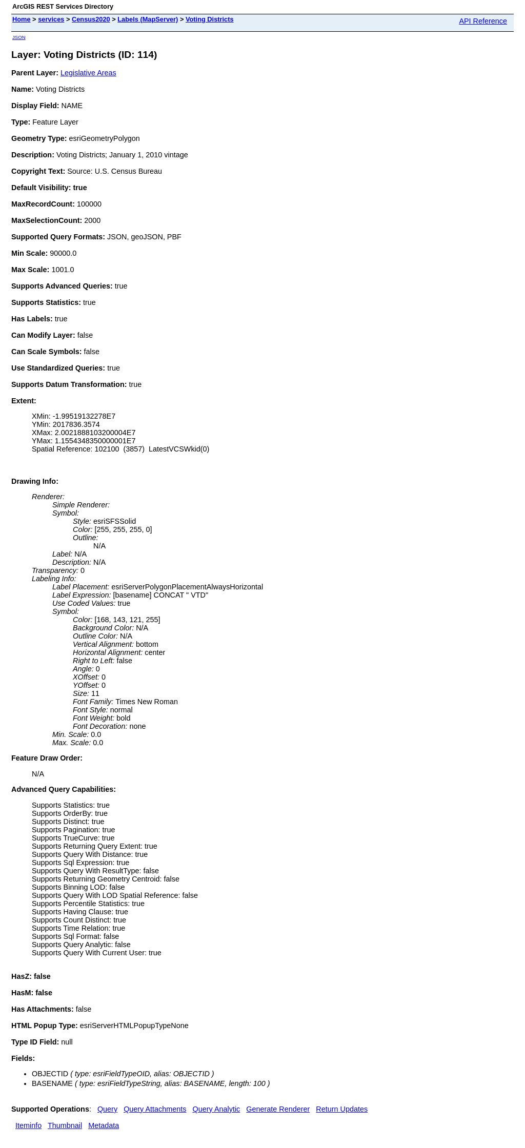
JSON (19, 37)
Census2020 (91, 19)
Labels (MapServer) (147, 19)
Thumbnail (65, 1125)
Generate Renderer (278, 1109)
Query (107, 1109)
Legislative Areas (88, 73)
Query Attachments (155, 1109)
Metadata (103, 1125)
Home (21, 19)
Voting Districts (210, 19)
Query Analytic (216, 1109)
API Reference (483, 21)
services (51, 19)
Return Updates (342, 1109)
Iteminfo (28, 1125)
